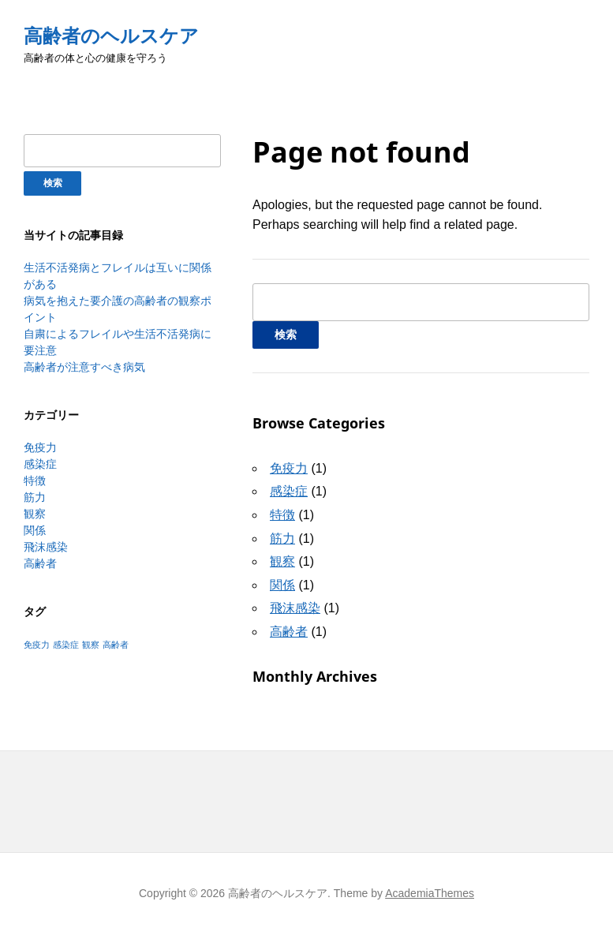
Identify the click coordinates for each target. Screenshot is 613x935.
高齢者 (40, 563)
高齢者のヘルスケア (111, 36)
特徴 (35, 480)
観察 (35, 513)
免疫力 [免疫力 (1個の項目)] (37, 644)
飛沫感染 (46, 546)
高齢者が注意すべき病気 (84, 367)
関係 (35, 530)
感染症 (40, 464)
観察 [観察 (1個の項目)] (90, 644)
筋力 (35, 497)
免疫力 (40, 447)
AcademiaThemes (429, 893)
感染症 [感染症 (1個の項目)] (66, 644)
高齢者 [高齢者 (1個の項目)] (116, 644)
